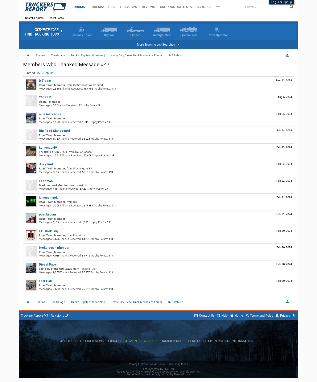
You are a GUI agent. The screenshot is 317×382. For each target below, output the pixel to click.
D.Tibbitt (45, 81)
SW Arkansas (83, 151)
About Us (68, 341)
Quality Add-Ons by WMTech (158, 371)
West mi (82, 185)
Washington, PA (82, 168)
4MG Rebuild (44, 73)
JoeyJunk (46, 164)
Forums (78, 7)
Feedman (46, 181)
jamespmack (48, 198)
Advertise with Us (141, 341)
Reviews (148, 7)
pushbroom (47, 214)
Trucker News (92, 341)
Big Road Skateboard (54, 131)
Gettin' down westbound (88, 85)
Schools (204, 7)
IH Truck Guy (48, 231)
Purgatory (79, 235)
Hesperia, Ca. (88, 268)
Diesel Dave (47, 264)
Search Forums (34, 18)
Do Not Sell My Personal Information (220, 341)
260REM (45, 97)
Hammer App (171, 341)
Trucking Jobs (102, 7)
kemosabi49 (48, 147)
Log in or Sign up (281, 2)
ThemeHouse (182, 374)
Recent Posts (56, 18)
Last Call (45, 281)
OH (75, 202)
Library (114, 341)
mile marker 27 (50, 114)
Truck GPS (128, 7)
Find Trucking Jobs (42, 34)
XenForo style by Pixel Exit (158, 368)
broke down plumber (54, 248)
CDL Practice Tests (176, 7)
